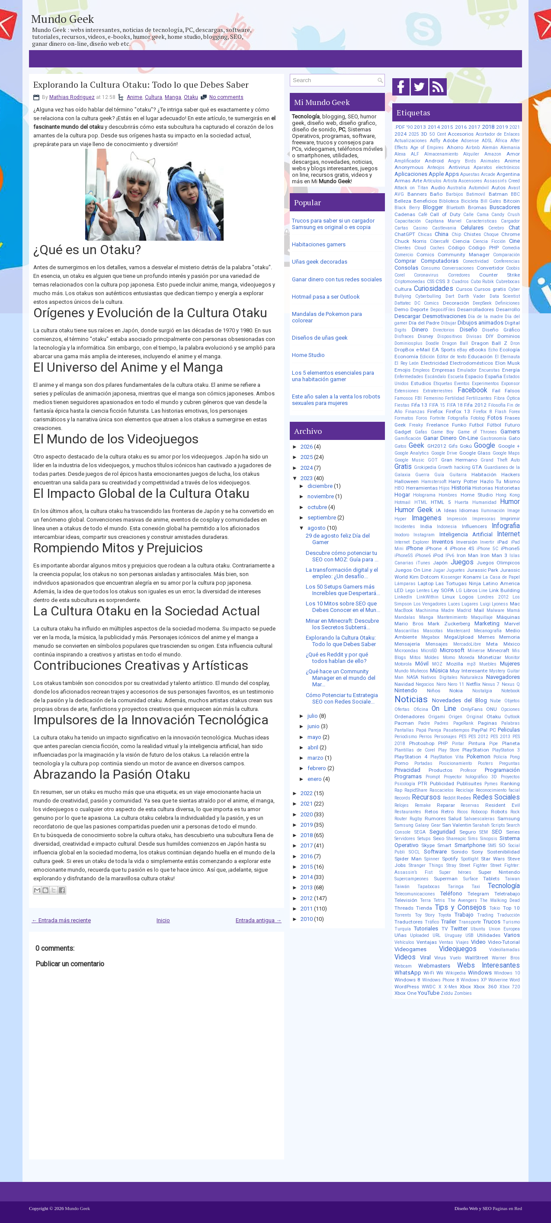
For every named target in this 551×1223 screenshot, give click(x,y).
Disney (425, 336)
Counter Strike (499, 275)
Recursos (426, 797)
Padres (441, 723)
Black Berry (407, 207)
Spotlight (469, 859)
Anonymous (408, 167)
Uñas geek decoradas (319, 261)
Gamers (510, 431)
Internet (508, 534)
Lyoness (500, 604)
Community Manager (464, 255)
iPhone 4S (462, 548)
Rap (398, 790)
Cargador (510, 221)
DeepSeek (482, 303)
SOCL (414, 852)
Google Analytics (411, 453)
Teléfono (451, 893)
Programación (502, 770)
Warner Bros (506, 958)
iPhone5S (403, 555)
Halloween (406, 481)
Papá (421, 730)
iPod (438, 555)
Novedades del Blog (459, 700)
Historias (482, 488)
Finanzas (415, 411)
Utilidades (488, 935)
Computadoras (439, 261)
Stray (451, 865)
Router (400, 819)
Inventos (442, 541)
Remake (423, 805)
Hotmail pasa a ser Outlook (326, 296)
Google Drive (444, 453)
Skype (428, 845)
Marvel (512, 624)
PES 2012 (478, 736)
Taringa (456, 886)
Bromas (477, 207)
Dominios (508, 336)
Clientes (402, 248)
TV (445, 929)
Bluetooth (455, 207)
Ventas (446, 942)
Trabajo (464, 914)
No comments (226, 97)
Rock (515, 812)
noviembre (321, 496)
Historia (461, 487)
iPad (502, 542)
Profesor (468, 770)
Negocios (425, 684)
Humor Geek (413, 510)
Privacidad (407, 770)
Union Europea (504, 929)
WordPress (406, 987)
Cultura (153, 97)
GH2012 (436, 446)
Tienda (424, 908)
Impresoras (484, 519)
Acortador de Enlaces (498, 134)
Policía (500, 757)
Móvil (422, 663)
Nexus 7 (491, 684)
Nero (441, 684)
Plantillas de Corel (414, 750)
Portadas (423, 763)
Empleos (421, 370)
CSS (430, 281)
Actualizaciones (410, 140)
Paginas (487, 723)
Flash (500, 411)
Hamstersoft (433, 481)
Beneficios (425, 201)
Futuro (512, 425)
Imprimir (510, 519)
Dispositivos (449, 336)
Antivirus (459, 167)
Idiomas (468, 510)
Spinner (431, 859)
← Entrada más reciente (61, 920)
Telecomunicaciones (414, 894)
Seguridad (442, 831)
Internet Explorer (411, 542)
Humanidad (484, 502)
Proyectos (510, 777)
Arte (417, 181)
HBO (399, 488)
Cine (514, 241)
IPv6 (449, 555)
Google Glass (474, 453)
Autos (498, 188)
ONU (491, 709)
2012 (307, 898)
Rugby (416, 819)
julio (313, 716)
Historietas (507, 488)
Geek (416, 445)
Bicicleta (469, 201)
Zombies (463, 993)
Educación (480, 357)
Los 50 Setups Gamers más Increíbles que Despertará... (343, 589)
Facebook (472, 390)
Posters (485, 763)
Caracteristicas (481, 221)
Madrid (464, 610)
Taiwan (512, 879)
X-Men (450, 987)
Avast (514, 188)
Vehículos (404, 942)
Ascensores (470, 181)
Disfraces (404, 336)
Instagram (424, 535)
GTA (477, 467)
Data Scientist (505, 296)
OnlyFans (472, 709)
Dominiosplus (408, 343)
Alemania (510, 147)
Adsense (470, 140)
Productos (440, 770)
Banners (417, 194)
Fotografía (458, 418)
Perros (425, 736)
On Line (444, 709)
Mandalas (404, 617)
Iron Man (467, 555)
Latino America (501, 583)
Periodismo (405, 736)
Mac (515, 604)
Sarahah (481, 825)
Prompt (433, 777)
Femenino (433, 398)
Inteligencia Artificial (466, 534)
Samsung (508, 818)
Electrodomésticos (471, 363)
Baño (436, 194)
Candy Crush (505, 214)
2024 (307, 468)
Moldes (431, 657)
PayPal (479, 730)
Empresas (443, 370)
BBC (515, 194)
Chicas (425, 234)
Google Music (409, 460)
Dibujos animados (480, 322)
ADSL (487, 140)
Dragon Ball (455, 343)
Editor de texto (451, 357)
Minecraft (498, 650)
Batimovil (475, 194)
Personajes (445, 736)
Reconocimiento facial (498, 790)
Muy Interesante (468, 671)
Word (514, 980)
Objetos (512, 701)
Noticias (411, 699)
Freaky (416, 425)
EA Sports (443, 350)
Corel (399, 275)
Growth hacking (454, 467)
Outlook (512, 717)
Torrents (402, 915)
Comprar (405, 261)
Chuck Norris (410, 241)
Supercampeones (411, 879)
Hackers (510, 474)
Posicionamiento (455, 763)
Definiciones (507, 303)
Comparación (506, 255)
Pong (515, 757)
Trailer (448, 921)
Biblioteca (449, 201)
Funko (459, 425)
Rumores (435, 818)
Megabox (430, 637)
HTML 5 (441, 502)
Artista (450, 181)
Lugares (469, 604)
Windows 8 (407, 980)
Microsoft (452, 650)
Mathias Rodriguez (72, 97)
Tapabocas (428, 886)
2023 (307, 478)
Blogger (433, 207)
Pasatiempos (456, 730)
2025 (307, 457)
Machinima (427, 610)
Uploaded (419, 935)
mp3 (471, 664)
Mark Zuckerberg (449, 624)
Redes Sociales (496, 797)
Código (456, 248)
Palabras (510, 723)
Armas (402, 181)
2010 (307, 919)
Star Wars (493, 859)
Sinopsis (488, 838)
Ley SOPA (442, 590)
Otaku (191, 97)
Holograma (424, 495)
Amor (513, 154)
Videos (405, 957)
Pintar (458, 743)
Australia (456, 188)
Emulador (467, 370)
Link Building (504, 590)
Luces (454, 604)
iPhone (414, 548)
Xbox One (405, 993)
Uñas (400, 935)
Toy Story (425, 915)
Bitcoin (511, 201)
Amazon (492, 154)
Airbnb (473, 147)
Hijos (444, 488)
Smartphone (470, 845)
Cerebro (496, 228)
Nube (495, 701)
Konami (472, 577)
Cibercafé (439, 241)
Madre (447, 610)
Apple (436, 174)
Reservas (470, 805)
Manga (173, 97)
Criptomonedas (409, 281)
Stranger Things (426, 865)
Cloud (420, 248)
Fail (496, 391)
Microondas (406, 650)
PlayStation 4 (410, 757)
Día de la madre (485, 316)
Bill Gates (491, 201)
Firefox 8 (482, 411)
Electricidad (434, 363)
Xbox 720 (510, 987)
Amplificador (407, 161)
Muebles (488, 664)
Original (474, 717)
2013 (307, 887)
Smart (444, 845)
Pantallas (404, 730)
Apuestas (470, 174)
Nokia (456, 691)
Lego (410, 590)
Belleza (402, 201)
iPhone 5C (487, 548)
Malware (495, 610)
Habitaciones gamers (319, 244)
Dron (515, 343)
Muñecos (419, 671)
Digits (400, 330)
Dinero (420, 329)
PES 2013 (500, 736)
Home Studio (308, 355)
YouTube (428, 993)
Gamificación (407, 438)
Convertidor (490, 268)
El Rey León (406, 363)
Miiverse (476, 650)
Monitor (512, 657)
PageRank (463, 723)
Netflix (473, 684)
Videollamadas (504, 949)
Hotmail (402, 502)
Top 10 (511, 908)
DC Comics (426, 303)
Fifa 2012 (475, 405)
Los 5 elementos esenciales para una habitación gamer (333, 375)
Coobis (513, 268)
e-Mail (423, 350)
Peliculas (509, 729)
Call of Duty (445, 214)
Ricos (462, 812)
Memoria (509, 637)
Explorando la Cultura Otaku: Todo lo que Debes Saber (141, 84)
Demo (401, 309)
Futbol (476, 425)
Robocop (479, 812)
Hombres (448, 495)
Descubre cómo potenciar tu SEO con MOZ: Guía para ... (342, 556)
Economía (406, 357)
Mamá (513, 610)
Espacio (474, 376)
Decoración (456, 303)
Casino (420, 228)
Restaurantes (407, 812)
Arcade (488, 174)
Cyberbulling (428, 296)
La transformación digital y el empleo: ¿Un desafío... (342, 573)
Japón (440, 563)
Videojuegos (458, 949)
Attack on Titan (411, 188)
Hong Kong (508, 495)
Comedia (511, 248)
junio (314, 726)
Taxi (475, 886)
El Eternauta (507, 357)
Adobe (450, 140)
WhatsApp (407, 972)
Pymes (491, 784)
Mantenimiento (452, 617)
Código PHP (483, 248)
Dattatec (402, 303)
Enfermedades (408, 376)
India (426, 526)
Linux (448, 597)
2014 (307, 877)
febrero (317, 768)
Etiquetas (442, 383)
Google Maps (506, 453)
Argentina (508, 174)
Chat (514, 227)
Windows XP (474, 980)
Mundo (401, 671)
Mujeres (510, 663)
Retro (447, 812)
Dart (449, 296)
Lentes (423, 590)
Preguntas (509, 763)
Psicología (404, 784)
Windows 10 (507, 973)
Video (478, 942)
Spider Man (408, 859)
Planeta (511, 743)
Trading (485, 915)
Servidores (404, 838)
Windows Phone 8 (440, 980)
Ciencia (461, 241)
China (441, 234)
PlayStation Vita (447, 757)
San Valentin (456, 825)
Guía (439, 475)
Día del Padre (424, 323)
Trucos (491, 921)
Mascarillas (406, 631)
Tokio (494, 908)
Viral (425, 957)
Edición (427, 357)
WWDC (429, 987)
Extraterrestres (438, 391)
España (493, 376)
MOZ (437, 664)
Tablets (491, 879)
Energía (511, 370)
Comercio (403, 255)
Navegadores (503, 677)
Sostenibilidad (503, 852)
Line (483, 590)
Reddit (449, 798)
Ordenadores (409, 716)
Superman (446, 879)
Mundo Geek (62, 18)
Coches (437, 248)
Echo (493, 350)
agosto (317, 528)
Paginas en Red (507, 1208)
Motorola (403, 664)
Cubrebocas (508, 281)
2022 (307, 793)
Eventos (462, 383)
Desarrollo (508, 309)
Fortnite (437, 418)
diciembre (320, 486)
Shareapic (456, 838)
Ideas (450, 510)
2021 (307, 803)
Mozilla (454, 664)
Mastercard (458, 631)
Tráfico (432, 922)
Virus (440, 958)
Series (513, 832)
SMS (492, 845)
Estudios (421, 383)
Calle (468, 214)
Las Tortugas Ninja (458, 583)
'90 (410, 127)
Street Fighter (473, 865)
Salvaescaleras (479, 819)
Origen (455, 717)
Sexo (438, 838)
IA (438, 510)
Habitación (484, 474)
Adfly (435, 140)
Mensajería (407, 644)
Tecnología (504, 886)
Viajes (462, 942)
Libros (470, 590)
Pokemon (478, 756)
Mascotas (433, 631)
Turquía (402, 929)
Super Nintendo (499, 872)
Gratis (403, 467)
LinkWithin (427, 597)
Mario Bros (408, 624)
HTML (420, 502)
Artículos (432, 181)
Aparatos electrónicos (497, 167)
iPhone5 (510, 548)
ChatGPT (404, 234)
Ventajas (426, 942)
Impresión (457, 519)
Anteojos (436, 167)
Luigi (485, 604)
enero (315, 779)
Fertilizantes (479, 398)
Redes (464, 798)
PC (493, 730)
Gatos (400, 446)
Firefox (435, 411)
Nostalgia (482, 691)
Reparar (446, 805)
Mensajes (437, 644)
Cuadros (460, 281)
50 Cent (437, 134)
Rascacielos (441, 790)
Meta (492, 644)
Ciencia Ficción (489, 241)
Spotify (450, 859)
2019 (307, 825)
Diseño (468, 329)
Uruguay (453, 935)
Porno (401, 763)
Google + (509, 446)
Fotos (494, 417)
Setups (424, 838)
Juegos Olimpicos (498, 563)
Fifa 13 (419, 405)
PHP (443, 743)
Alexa (400, 154)
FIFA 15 (437, 405)
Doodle (432, 343)
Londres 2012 (493, 597)
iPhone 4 (436, 548)
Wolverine (498, 980)
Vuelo (455, 958)
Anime (134, 97)
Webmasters (434, 965)
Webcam (403, 966)
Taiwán (402, 886)
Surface (470, 879)
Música (439, 670)
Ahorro (455, 147)
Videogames (410, 949)
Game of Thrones (477, 432)
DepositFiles (442, 309)
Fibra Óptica (507, 398)
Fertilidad (455, 398)
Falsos (512, 391)
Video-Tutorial (504, 942)
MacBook (403, 610)
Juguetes (455, 570)
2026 (307, 446)
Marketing (487, 623)
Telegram (478, 894)
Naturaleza (471, 677)
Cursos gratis (490, 289)
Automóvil (479, 188)
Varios (512, 935)
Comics (425, 255)
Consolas (406, 267)
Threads (403, 908)
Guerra (422, 475)
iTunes (423, 563)
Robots (499, 812)
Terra (425, 900)
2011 (307, 908)
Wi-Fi (428, 973)
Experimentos (485, 383)
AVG (399, 194)
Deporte (419, 309)
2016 (307, 856)
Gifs (453, 446)
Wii (439, 973)
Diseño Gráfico (501, 330)
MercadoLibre (467, 644)
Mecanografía (488, 631)
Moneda (466, 657)
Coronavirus (426, 275)
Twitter (459, 928)
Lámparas (405, 583)
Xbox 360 (485, 987)
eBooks (477, 350)
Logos (466, 597)
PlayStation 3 (506, 750)
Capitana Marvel (443, 221)
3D (424, 134)
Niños (433, 691)
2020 (307, 814)
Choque (491, 234)
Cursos (464, 289)
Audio (438, 188)
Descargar (407, 316)
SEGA (420, 832)
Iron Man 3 (494, 555)
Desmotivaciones (444, 316)
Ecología (510, 350)
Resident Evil (502, 805)
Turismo (511, 922)
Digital (512, 323)
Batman (498, 194)
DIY (489, 336)
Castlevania (444, 228)
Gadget (402, 432)
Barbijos (454, 194)
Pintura (476, 743)
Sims (473, 838)
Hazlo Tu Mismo (500, 481)
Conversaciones (458, 268)
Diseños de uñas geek (320, 337)
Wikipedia (455, 973)
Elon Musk (507, 363)
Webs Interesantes (488, 965)
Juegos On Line (412, 570)
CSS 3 (443, 281)
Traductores (408, 922)
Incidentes (404, 526)
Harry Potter (462, 481)
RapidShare (415, 790)
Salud (454, 818)
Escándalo (435, 376)
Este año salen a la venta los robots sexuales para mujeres (336, 399)
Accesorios (461, 134)
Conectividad (476, 261)
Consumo (430, 268)
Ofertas (402, 709)
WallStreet (476, 958)
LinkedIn (403, 597)
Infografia (506, 526)
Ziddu (447, 993)
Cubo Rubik (482, 281)
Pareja (434, 730)
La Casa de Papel (501, 577)
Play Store (448, 750)
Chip (456, 234)
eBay (462, 350)
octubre (317, 507)
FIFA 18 (455, 405)
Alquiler (471, 154)
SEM (483, 832)
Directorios (444, 330)
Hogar (402, 494)
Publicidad (442, 783)
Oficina (420, 709)
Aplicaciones (410, 174)
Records (402, 798)
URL (436, 935)
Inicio (163, 920)
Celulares (472, 227)
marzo (316, 758)
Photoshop (421, 743)
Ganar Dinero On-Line (450, 438)
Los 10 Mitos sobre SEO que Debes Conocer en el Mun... (343, 606)
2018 (307, 835)
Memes (486, 637)
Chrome (510, 234)
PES (462, 736)
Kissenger (451, 577)
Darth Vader (471, 296)
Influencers (474, 526)
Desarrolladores (475, 309)
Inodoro (401, 535)
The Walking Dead (500, 900)
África (501, 140)
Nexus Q (511, 684)
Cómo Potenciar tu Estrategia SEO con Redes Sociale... (342, 698)
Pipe (493, 743)
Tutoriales (426, 928)
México (511, 644)
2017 (307, 845)
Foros (421, 418)
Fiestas (402, 405)
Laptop (425, 583)
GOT (433, 460)
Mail (479, 610)
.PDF (399, 127)
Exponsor (510, 383)
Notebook (510, 691)
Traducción (508, 915)
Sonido (459, 852)
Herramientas (422, 488)
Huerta (461, 502)
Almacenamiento (441, 154)
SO (502, 845)
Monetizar (489, 657)
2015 (307, 866)
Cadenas (404, 214)
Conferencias (506, 261)
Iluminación (493, 510)
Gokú (466, 446)
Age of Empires (427, 147)
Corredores (459, 275)
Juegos (462, 562)
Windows (480, 972)
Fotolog (478, 418)
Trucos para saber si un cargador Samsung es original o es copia (333, 223)
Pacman (404, 723)
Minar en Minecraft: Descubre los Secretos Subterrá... (342, 624)
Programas (408, 776)
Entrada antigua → (259, 920)
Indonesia (447, 526)
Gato (514, 438)
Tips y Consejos (460, 907)
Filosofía (497, 405)
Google (484, 445)
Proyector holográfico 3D (470, 777)
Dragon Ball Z (489, 343)
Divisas (474, 336)
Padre (424, 723)
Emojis (402, 370)
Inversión (466, 542)
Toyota (444, 915)
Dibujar (448, 323)
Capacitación (407, 221)
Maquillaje (482, 617)
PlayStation (475, 750)
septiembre (322, 517)
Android (434, 161)
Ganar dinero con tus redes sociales (337, 279)
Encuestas (489, 370)
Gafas (421, 432)
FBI (418, 398)
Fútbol (494, 425)
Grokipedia (425, 467)
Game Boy (442, 432)
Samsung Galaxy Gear (417, 825)
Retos (431, 812)
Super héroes (455, 872)
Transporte (469, 922)
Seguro (467, 832)
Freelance (437, 425)
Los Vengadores (430, 604)
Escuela (456, 376)
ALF (415, 154)
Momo (449, 657)
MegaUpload (459, 637)
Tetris (439, 900)
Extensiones (406, 391)
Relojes (401, 805)
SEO (497, 831)
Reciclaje (465, 790)
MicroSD (429, 650)
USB (469, 935)
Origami (436, 717)
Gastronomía (493, 438)
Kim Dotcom (424, 577)
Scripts (498, 825)
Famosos (403, 398)
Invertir (487, 542)
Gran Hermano (459, 460)
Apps (452, 174)
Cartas (401, 228)
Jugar (439, 570)
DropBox (404, 350)
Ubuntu (478, 929)
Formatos (403, 418)
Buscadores (505, 207)
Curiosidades (433, 289)
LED (399, 590)
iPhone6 (423, 555)
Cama (483, 214)
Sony (477, 852)
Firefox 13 (458, 411)
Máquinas (508, 617)
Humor (510, 502)
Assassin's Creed (502, 181)
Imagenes (427, 518)
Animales (490, 161)
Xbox (465, 987)
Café (422, 214)
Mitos (415, 657)
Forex (514, 411)
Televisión (405, 900)
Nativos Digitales (439, 677)
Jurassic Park (483, 570)
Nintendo (405, 690)
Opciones (510, 709)
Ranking (510, 783)
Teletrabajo (507, 894)
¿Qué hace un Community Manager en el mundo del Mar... (340, 678)
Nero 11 (456, 684)
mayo (314, 737)
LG (459, 590)
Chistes (472, 234)
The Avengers (462, 900)
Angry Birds (462, 161)
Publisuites (469, 783)
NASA (412, 677)
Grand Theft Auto (500, 460)
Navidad (404, 684)
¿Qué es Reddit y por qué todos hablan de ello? (337, 657)
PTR (422, 783)
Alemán (490, 147)
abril (313, 747)
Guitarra (458, 475)
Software (435, 851)
